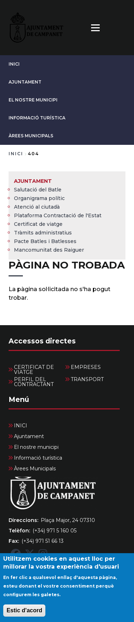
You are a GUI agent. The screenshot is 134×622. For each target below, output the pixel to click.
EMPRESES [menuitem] (86, 367)
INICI (14, 64)
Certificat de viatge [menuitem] (38, 224)
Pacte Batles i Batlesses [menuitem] (45, 241)
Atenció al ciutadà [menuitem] (37, 207)
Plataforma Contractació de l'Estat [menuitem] (57, 215)
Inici (16, 153)
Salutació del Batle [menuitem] (37, 189)
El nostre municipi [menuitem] (36, 447)
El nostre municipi (33, 100)
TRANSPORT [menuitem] (87, 379)
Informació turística (37, 117)
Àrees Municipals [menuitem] (35, 468)
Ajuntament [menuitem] (33, 181)
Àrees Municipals (31, 135)
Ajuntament (25, 82)
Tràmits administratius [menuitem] (43, 232)
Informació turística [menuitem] (38, 457)
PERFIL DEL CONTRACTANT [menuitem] (34, 382)
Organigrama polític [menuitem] (39, 198)
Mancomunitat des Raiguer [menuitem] (49, 250)
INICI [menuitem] (20, 425)
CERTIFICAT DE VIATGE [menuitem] (34, 370)
